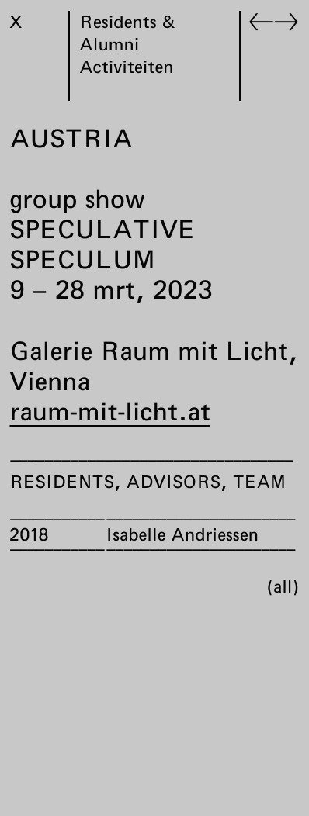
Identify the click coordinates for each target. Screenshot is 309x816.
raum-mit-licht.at (110, 411)
